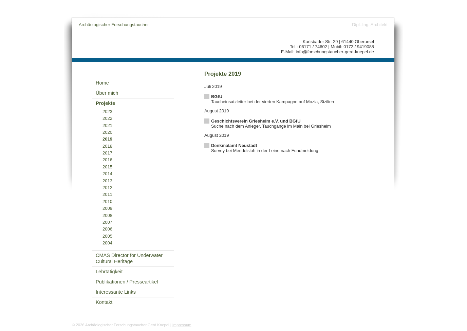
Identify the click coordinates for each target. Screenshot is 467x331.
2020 (107, 132)
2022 (107, 118)
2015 (107, 166)
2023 (107, 111)
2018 (107, 146)
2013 (107, 180)
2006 (107, 229)
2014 (107, 173)
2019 (107, 139)
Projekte (105, 103)
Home (102, 83)
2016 (107, 159)
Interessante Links (116, 292)
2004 (107, 242)
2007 (107, 222)
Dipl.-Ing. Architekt (370, 24)
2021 (107, 125)
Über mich (107, 93)
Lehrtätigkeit (109, 271)
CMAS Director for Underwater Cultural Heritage (129, 258)
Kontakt (104, 302)
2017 (107, 152)
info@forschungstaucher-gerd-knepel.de (335, 51)
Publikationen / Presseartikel (127, 281)
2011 (107, 194)
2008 (107, 215)
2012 (107, 187)
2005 (107, 236)
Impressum (181, 325)
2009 (107, 208)
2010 (107, 201)
